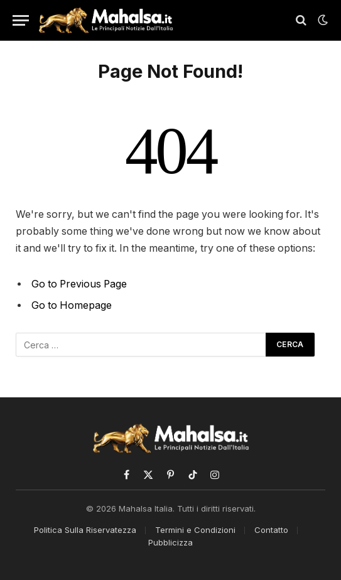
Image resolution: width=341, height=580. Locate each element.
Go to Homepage (71, 305)
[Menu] (21, 20)
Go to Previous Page (79, 284)
